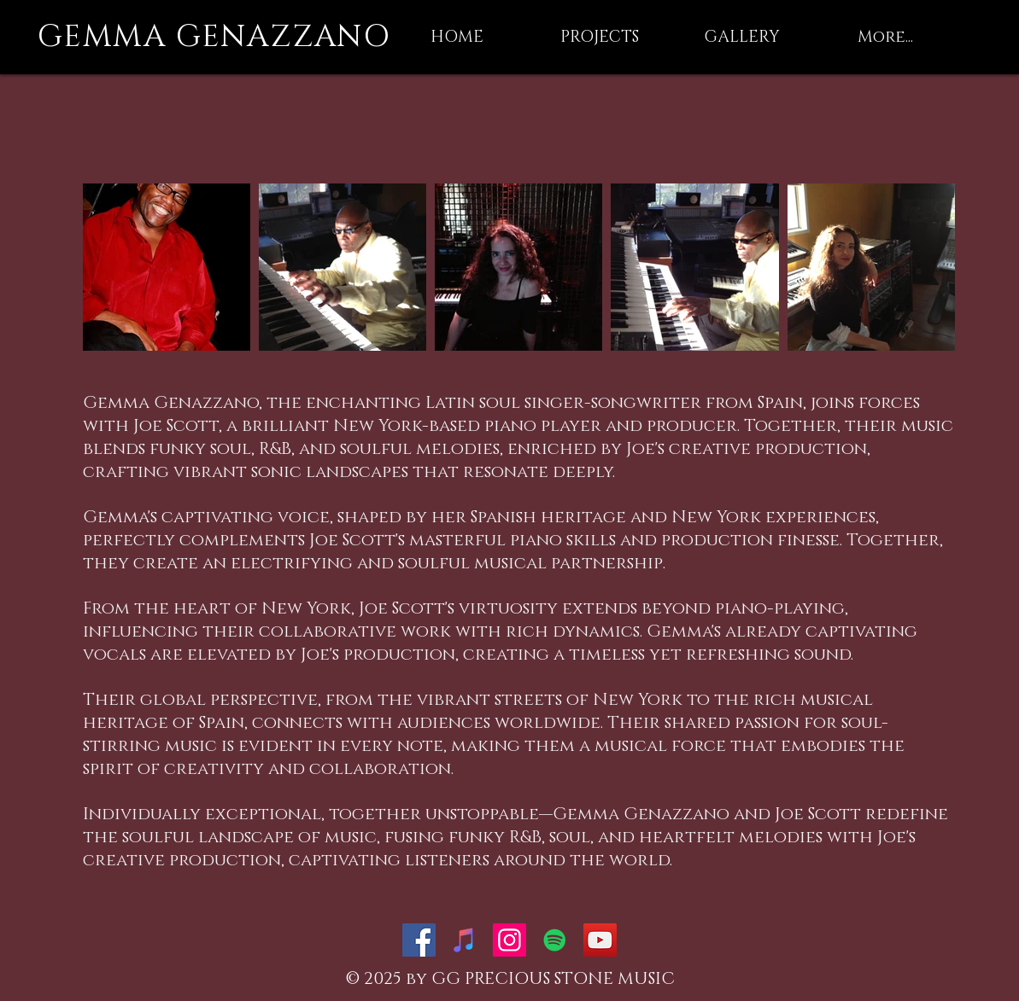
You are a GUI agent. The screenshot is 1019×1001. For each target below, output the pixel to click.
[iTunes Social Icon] (464, 940)
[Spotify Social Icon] (554, 940)
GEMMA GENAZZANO (214, 36)
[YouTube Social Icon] (600, 940)
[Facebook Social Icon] (419, 940)
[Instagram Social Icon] (509, 940)
